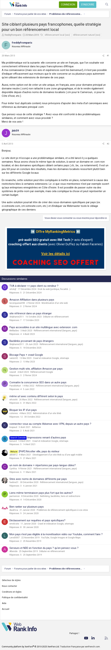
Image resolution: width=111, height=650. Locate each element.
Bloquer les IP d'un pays (23, 410)
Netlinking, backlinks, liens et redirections (60, 496)
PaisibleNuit (15, 386)
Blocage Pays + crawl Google (26, 354)
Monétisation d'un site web (55, 303)
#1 (108, 55)
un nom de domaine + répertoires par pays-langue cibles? (42, 465)
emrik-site (14, 524)
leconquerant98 (17, 303)
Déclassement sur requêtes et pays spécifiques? (37, 520)
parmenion (14, 496)
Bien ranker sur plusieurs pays (26, 506)
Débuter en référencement (56, 317)
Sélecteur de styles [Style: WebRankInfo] (11, 580)
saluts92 (13, 358)
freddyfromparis (13, 35)
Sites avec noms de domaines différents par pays (38, 479)
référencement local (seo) (57, 35)
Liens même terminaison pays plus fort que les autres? (41, 492)
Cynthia (13, 468)
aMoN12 (13, 455)
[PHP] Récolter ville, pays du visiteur (39, 451)
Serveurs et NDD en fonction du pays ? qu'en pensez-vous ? (43, 548)
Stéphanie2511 (16, 317)
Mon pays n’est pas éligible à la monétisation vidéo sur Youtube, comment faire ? (56, 534)
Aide (4, 603)
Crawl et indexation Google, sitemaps (51, 358)
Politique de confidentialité (15, 597)
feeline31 (14, 482)
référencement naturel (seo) (86, 35)
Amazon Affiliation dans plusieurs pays (31, 299)
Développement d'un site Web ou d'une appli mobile (57, 455)
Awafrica (13, 510)
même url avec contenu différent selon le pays (36, 396)
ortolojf (12, 289)
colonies (13, 413)
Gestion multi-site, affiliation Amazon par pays (36, 368)
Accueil (5, 609)
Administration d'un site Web (47, 413)
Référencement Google (41, 372)
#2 (108, 144)
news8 (12, 372)
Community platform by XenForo (31, 646)
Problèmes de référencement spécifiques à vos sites (62, 510)
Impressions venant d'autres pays (46, 437)
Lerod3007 (14, 537)
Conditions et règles (12, 592)
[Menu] (5, 4)
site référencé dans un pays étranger (30, 313)
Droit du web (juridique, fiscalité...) (54, 289)
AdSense (36, 427)
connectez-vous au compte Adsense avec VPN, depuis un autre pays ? (50, 423)
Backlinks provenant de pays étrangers (31, 341)
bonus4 (13, 441)
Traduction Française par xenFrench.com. (80, 646)
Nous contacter (9, 586)
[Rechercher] (106, 4)
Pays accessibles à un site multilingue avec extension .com (43, 327)
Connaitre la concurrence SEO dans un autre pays (37, 382)
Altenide (13, 551)
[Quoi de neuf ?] (99, 4)
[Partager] (103, 56)
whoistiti (13, 399)
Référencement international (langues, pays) (55, 330)
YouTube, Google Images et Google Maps (61, 537)
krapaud (13, 427)
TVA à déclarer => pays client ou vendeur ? (33, 285)
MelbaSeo (14, 330)
